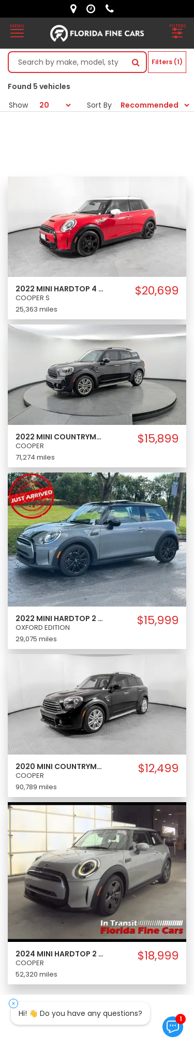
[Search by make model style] (67, 62)
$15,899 (158, 439)
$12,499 (158, 768)
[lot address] (75, 9)
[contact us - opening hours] (93, 9)
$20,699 (156, 291)
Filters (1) (167, 61)
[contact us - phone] (112, 9)
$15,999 (157, 620)
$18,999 (158, 956)
